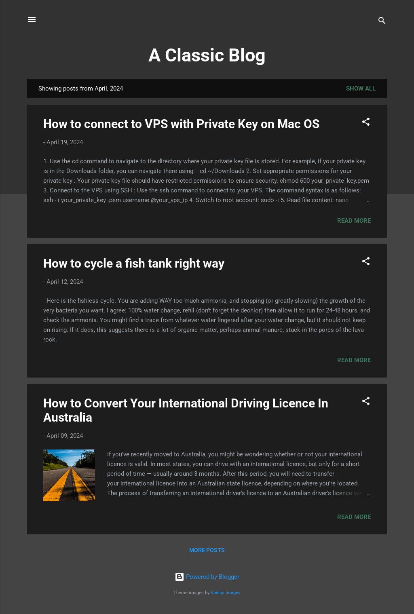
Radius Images (226, 592)
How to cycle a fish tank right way (133, 263)
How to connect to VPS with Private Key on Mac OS (181, 124)
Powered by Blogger (207, 576)
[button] (366, 123)
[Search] (382, 22)
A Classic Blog (207, 55)
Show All (361, 88)
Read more (354, 220)
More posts (207, 550)
